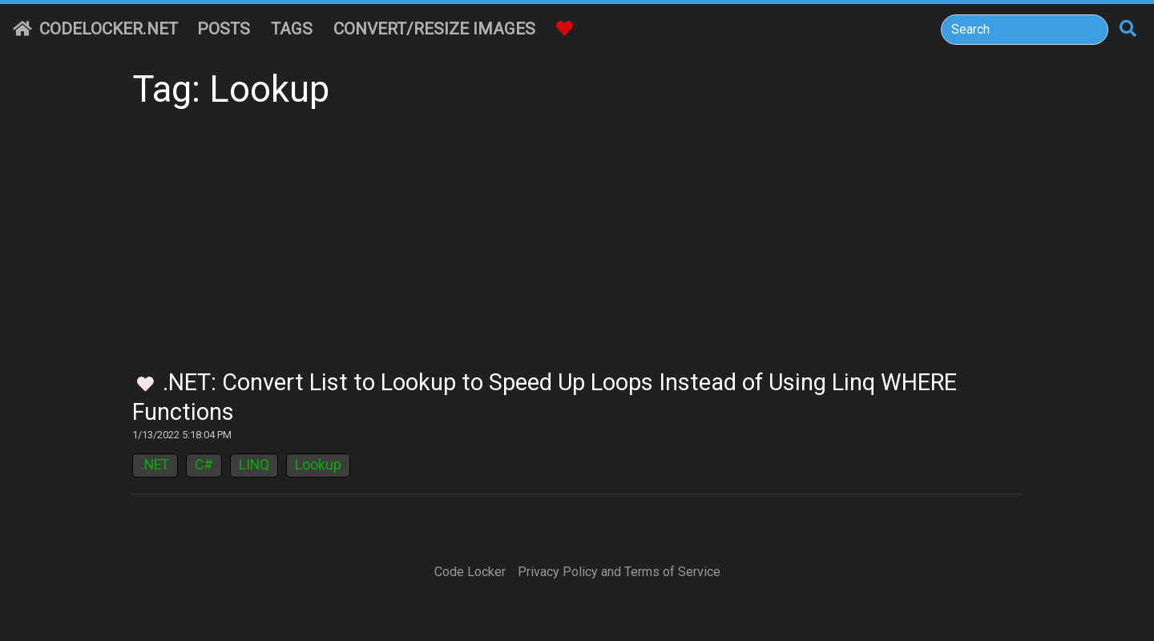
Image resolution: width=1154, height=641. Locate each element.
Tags (292, 28)
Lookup (318, 465)
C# (204, 465)
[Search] (1024, 29)
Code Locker (470, 571)
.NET (155, 465)
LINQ (254, 465)
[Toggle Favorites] (145, 385)
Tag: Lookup (230, 89)
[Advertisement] (577, 248)
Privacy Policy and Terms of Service (619, 571)
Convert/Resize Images (434, 28)
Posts (223, 28)
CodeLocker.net (95, 28)
